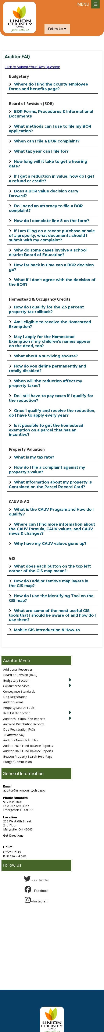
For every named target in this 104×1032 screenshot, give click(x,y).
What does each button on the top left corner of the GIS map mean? (50, 568)
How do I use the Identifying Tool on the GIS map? (51, 598)
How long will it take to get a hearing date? (48, 163)
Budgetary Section (16, 680)
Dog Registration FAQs (19, 729)
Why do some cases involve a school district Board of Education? (48, 252)
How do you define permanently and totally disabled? (47, 368)
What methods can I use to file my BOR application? (50, 128)
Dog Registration (15, 697)
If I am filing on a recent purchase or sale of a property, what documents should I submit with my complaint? (52, 235)
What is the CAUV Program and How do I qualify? (51, 511)
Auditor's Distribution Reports (24, 719)
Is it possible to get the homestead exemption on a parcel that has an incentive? (46, 430)
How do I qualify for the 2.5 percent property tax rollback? (46, 309)
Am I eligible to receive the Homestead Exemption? (50, 324)
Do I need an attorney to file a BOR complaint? (46, 208)
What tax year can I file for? (41, 151)
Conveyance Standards (19, 691)
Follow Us (57, 29)
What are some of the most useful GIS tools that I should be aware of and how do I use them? (52, 615)
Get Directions (13, 835)
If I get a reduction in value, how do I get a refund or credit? (51, 178)
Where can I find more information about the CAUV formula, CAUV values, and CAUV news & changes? (52, 529)
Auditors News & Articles (20, 740)
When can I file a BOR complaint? (46, 141)
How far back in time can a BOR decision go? (51, 267)
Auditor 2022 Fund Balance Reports (28, 746)
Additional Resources (18, 669)
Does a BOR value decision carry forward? (43, 193)
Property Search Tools (19, 708)
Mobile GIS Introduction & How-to (47, 630)
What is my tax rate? (34, 457)
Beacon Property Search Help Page (28, 756)
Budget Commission (17, 762)
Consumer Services (16, 686)
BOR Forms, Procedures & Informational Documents (51, 113)
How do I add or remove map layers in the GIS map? (48, 583)
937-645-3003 (12, 802)
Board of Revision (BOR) (20, 675)
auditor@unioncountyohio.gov (24, 790)
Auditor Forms (13, 702)
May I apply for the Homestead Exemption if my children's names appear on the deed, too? (49, 341)
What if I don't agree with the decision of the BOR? (52, 282)
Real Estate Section (16, 713)
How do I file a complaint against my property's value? (47, 469)
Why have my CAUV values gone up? (50, 543)
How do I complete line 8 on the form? (51, 220)
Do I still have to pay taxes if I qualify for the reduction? (51, 398)
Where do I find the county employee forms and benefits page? (48, 86)
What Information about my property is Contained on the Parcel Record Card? (50, 484)
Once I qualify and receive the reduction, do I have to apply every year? (52, 412)
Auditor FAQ (16, 735)
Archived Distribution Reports (23, 724)
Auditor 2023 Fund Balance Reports (28, 751)
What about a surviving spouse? (46, 356)
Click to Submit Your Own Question (32, 67)
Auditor (10, 660)
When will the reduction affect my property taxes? (45, 383)
